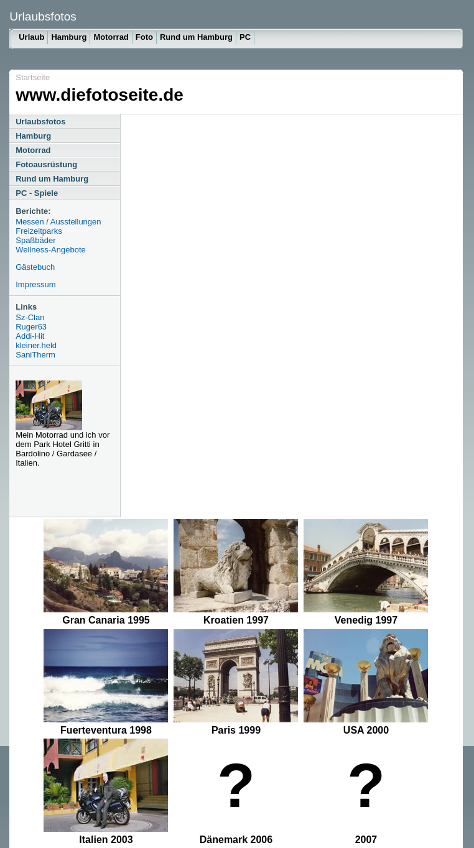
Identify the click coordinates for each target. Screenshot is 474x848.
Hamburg (68, 37)
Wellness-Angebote (51, 249)
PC (245, 37)
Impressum (35, 284)
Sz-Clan (30, 317)
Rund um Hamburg (196, 37)
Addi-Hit (30, 336)
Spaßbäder (35, 240)
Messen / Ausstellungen (58, 221)
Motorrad (110, 37)
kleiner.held (36, 345)
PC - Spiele (37, 193)
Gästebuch (35, 267)
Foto (144, 37)
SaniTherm (35, 354)
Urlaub (31, 37)
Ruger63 (31, 326)
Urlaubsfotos (40, 121)
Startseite (33, 77)
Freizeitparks (39, 231)
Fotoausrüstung (46, 164)
